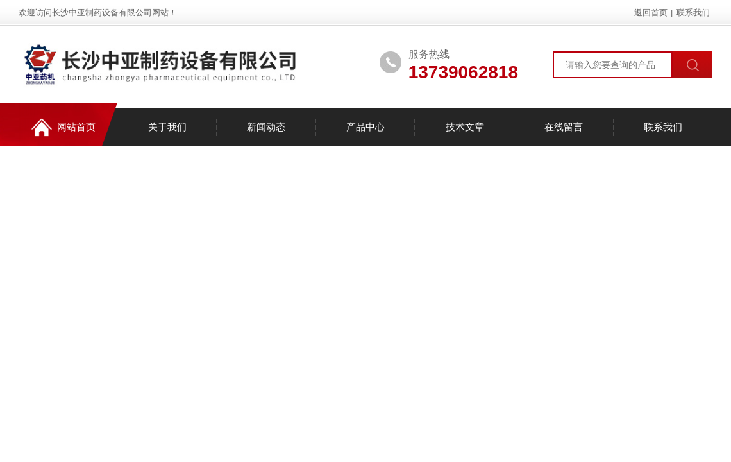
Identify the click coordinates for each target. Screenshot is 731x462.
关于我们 (167, 126)
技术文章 (465, 126)
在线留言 (563, 126)
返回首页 (651, 12)
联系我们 (693, 12)
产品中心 (365, 126)
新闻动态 (266, 126)
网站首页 (63, 127)
